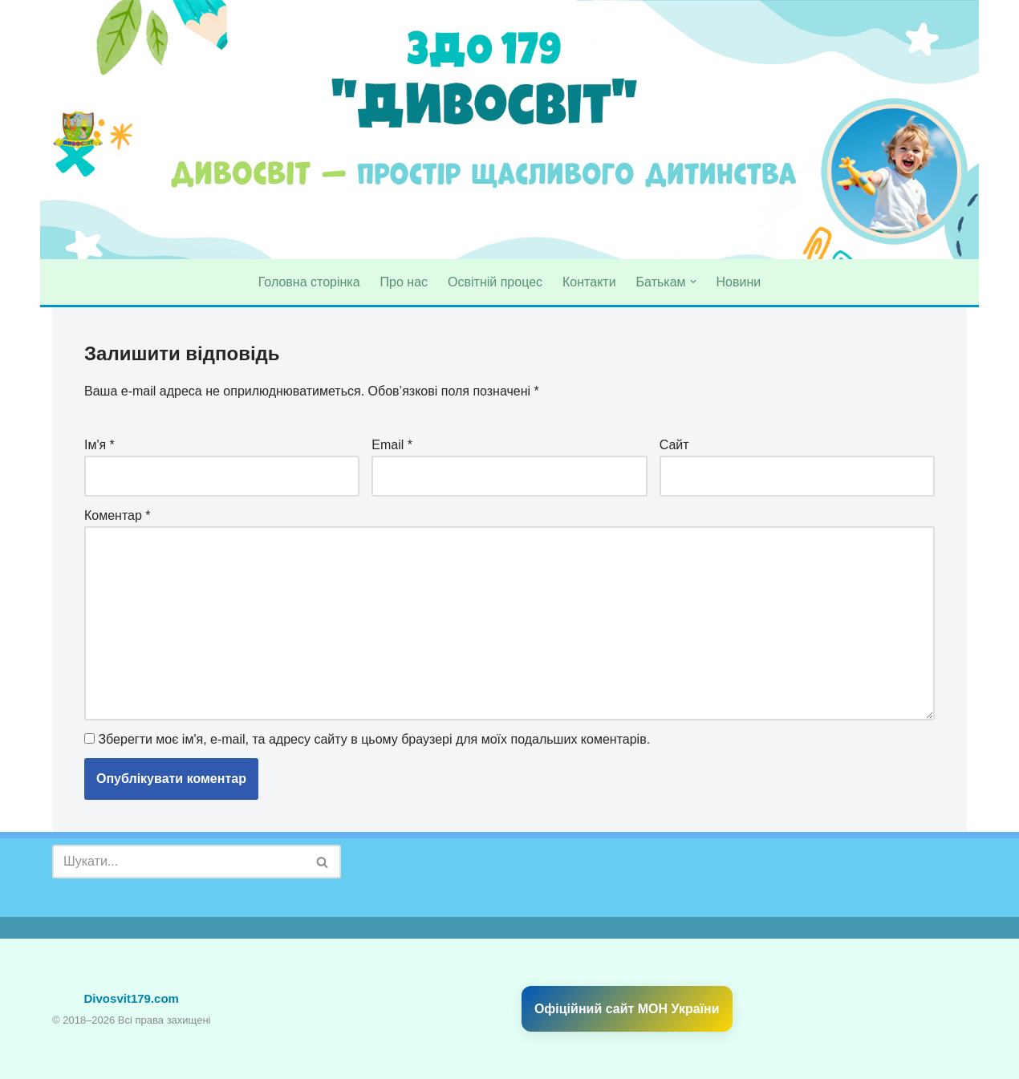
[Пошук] (178, 861)
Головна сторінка (309, 282)
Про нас (404, 282)
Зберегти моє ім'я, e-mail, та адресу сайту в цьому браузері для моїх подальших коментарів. (374, 739)
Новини (739, 282)
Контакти (589, 282)
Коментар (117, 515)
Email (391, 445)
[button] (693, 281)
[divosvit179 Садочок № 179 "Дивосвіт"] (78, 130)
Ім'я (99, 445)
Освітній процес (495, 282)
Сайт (674, 445)
